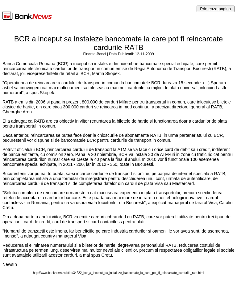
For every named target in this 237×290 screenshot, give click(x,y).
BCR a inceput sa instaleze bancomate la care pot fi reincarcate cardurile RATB (118, 43)
